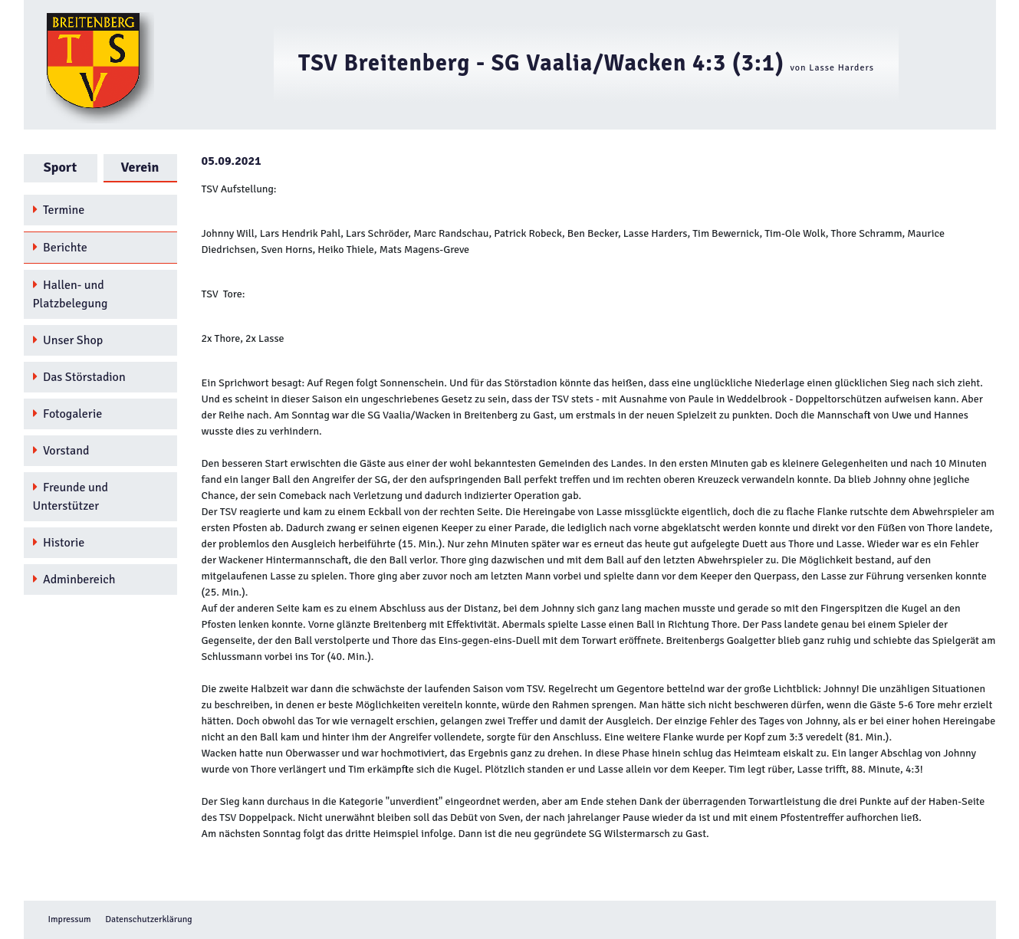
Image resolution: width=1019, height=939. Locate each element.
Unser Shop (68, 340)
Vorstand (61, 450)
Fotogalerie (68, 414)
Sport (60, 167)
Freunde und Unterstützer (70, 497)
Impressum (69, 919)
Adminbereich (74, 579)
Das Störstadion (79, 377)
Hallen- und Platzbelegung (70, 294)
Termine (59, 210)
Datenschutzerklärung (148, 919)
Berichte (60, 247)
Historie (59, 542)
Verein (140, 167)
